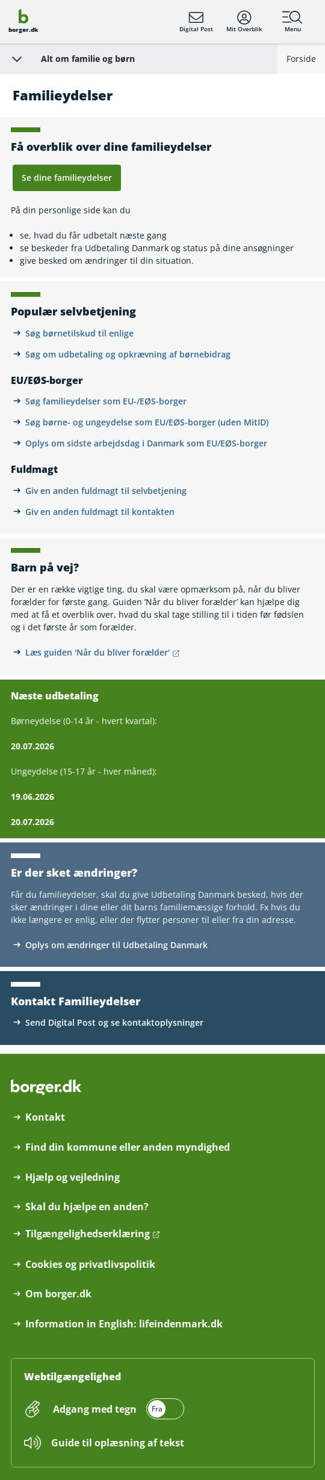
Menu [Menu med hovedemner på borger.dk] (292, 21)
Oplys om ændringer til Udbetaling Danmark (116, 945)
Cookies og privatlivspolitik (90, 1264)
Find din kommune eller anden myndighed (127, 1147)
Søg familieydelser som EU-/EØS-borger (106, 401)
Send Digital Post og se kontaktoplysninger (114, 1022)
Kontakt (45, 1117)
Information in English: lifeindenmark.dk (124, 1324)
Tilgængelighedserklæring (87, 1234)
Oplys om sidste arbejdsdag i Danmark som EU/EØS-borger (146, 443)
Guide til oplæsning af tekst (117, 1442)
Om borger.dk (58, 1294)
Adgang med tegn (95, 1409)
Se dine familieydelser (67, 177)
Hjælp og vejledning (72, 1177)
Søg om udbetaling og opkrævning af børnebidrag (128, 354)
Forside (301, 58)
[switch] (117, 1408)
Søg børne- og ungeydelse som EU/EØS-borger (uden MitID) (146, 422)
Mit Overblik (244, 21)
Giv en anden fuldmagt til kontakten (100, 511)
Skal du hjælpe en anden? (87, 1207)
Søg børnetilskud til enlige (79, 333)
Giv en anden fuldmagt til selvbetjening (106, 490)
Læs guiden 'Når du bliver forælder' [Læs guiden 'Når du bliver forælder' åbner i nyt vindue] (97, 652)
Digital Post (196, 21)
